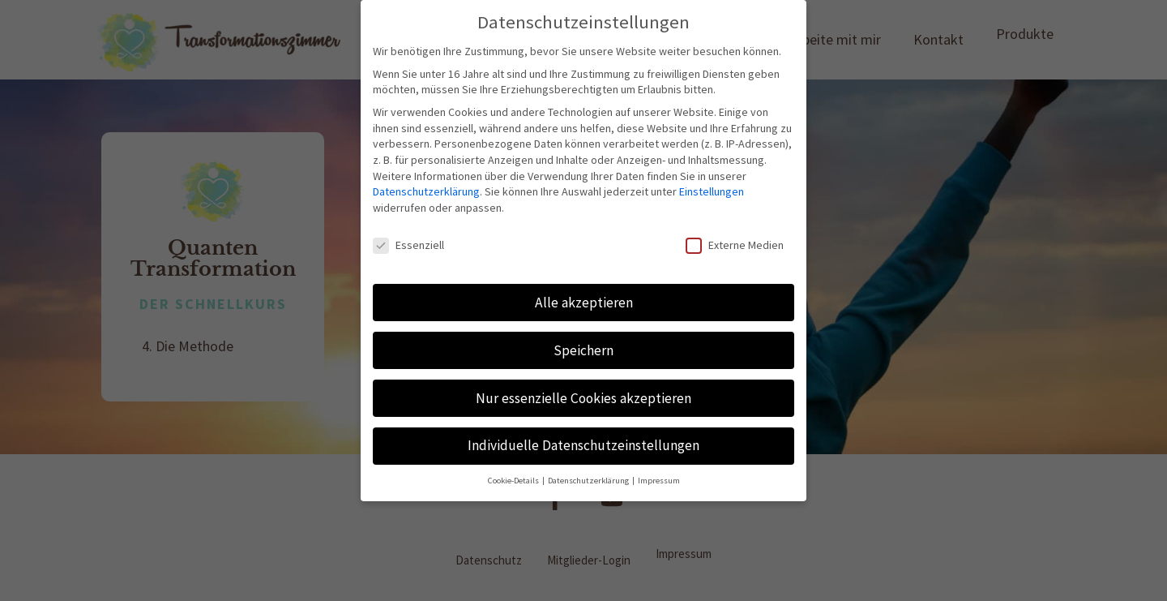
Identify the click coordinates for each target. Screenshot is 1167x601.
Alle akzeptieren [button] (584, 302)
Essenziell (408, 245)
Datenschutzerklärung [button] (589, 480)
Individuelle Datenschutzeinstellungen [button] (583, 445)
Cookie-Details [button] (514, 480)
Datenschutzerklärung (426, 191)
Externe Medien (735, 245)
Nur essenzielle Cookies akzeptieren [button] (583, 398)
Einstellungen (711, 191)
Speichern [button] (583, 350)
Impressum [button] (659, 480)
